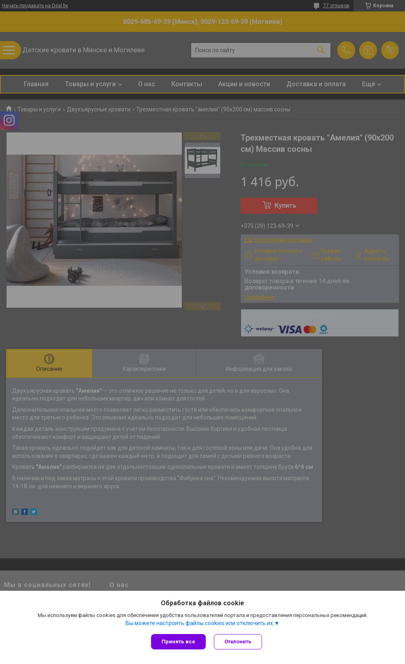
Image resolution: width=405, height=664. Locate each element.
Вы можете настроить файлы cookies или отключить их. (200, 623)
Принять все (178, 641)
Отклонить (238, 641)
